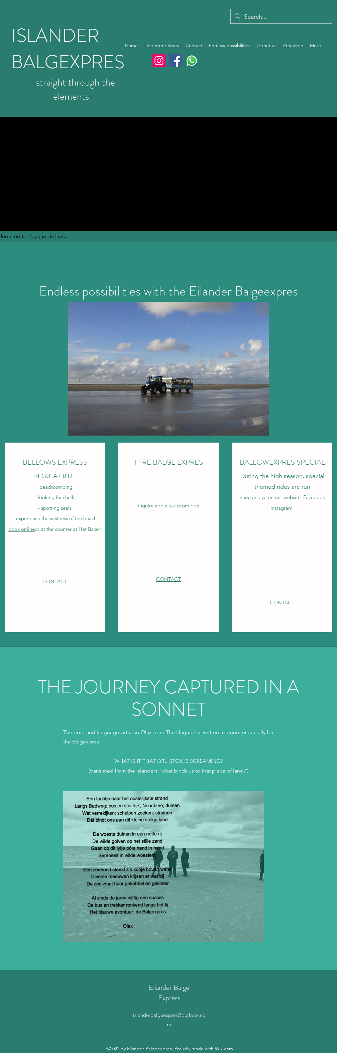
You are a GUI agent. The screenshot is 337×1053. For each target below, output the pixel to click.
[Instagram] (158, 60)
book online (21, 529)
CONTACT (54, 581)
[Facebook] (175, 60)
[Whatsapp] (191, 60)
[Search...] (281, 17)
